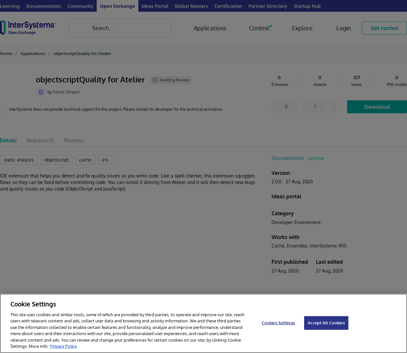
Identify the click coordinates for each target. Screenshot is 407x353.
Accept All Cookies (326, 322)
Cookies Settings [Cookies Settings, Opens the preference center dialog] (278, 322)
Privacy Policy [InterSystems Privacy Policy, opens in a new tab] (63, 346)
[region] (203, 323)
